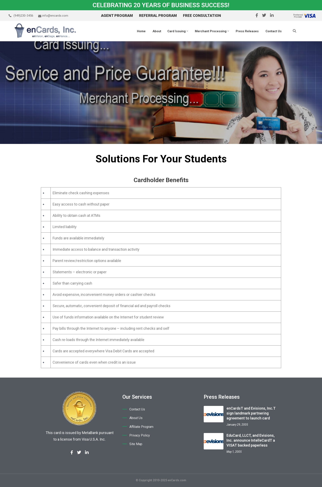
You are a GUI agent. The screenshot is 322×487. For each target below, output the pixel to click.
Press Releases (247, 31)
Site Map (135, 445)
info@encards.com (55, 15)
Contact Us (273, 31)
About (156, 31)
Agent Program (117, 15)
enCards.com (177, 480)
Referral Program (158, 15)
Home (141, 31)
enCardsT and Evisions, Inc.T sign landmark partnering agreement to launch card (251, 413)
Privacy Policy (139, 436)
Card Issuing (178, 31)
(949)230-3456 (23, 15)
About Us (136, 418)
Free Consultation (202, 15)
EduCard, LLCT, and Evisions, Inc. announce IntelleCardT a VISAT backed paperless (251, 440)
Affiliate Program (141, 427)
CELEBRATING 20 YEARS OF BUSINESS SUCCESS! (161, 5)
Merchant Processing (212, 31)
